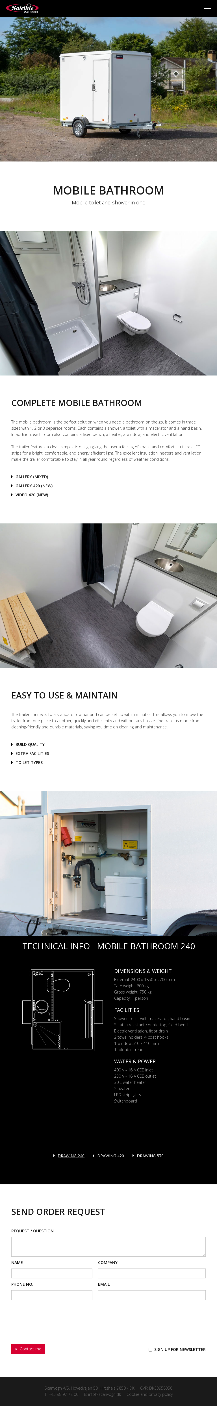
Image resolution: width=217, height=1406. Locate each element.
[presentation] (54, 1322)
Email (104, 1284)
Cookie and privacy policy (150, 1394)
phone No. (22, 1284)
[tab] (68, 1156)
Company (108, 1262)
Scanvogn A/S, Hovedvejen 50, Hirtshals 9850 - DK (89, 1388)
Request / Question (32, 1230)
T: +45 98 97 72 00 (61, 1394)
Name (17, 1262)
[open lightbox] (29, 477)
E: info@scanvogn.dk (102, 1394)
